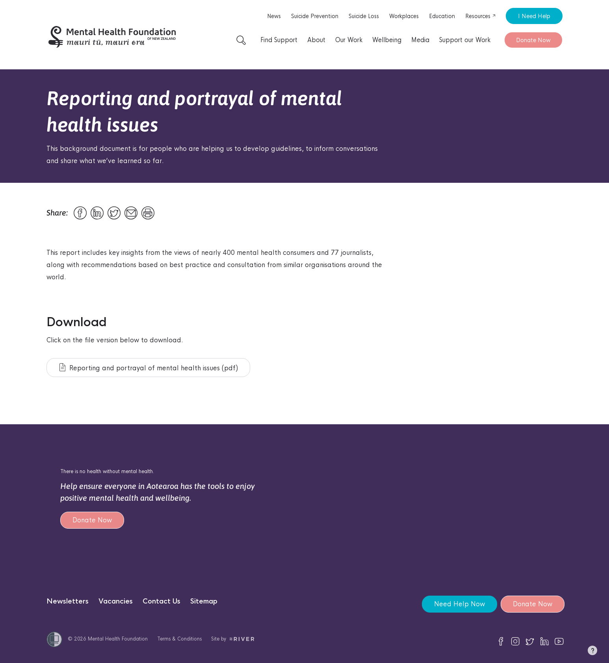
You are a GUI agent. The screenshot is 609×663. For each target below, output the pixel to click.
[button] (592, 652)
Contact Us (161, 601)
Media (420, 40)
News (274, 16)
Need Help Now (459, 604)
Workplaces (404, 16)
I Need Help (534, 16)
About (316, 40)
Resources (480, 16)
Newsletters (67, 601)
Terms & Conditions (179, 638)
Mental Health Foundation (118, 638)
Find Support (278, 40)
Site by (232, 638)
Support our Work (464, 40)
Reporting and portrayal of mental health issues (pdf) (148, 367)
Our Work (348, 40)
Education (442, 16)
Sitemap (203, 601)
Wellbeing (386, 40)
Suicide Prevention (314, 16)
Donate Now (533, 40)
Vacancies (115, 601)
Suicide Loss (364, 16)
